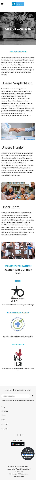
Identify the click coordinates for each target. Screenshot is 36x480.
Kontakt (4, 424)
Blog (3, 420)
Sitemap (4, 411)
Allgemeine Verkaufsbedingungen (19, 469)
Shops (3, 415)
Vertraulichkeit (19, 476)
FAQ (3, 407)
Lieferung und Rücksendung (18, 474)
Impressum (19, 471)
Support (4, 429)
